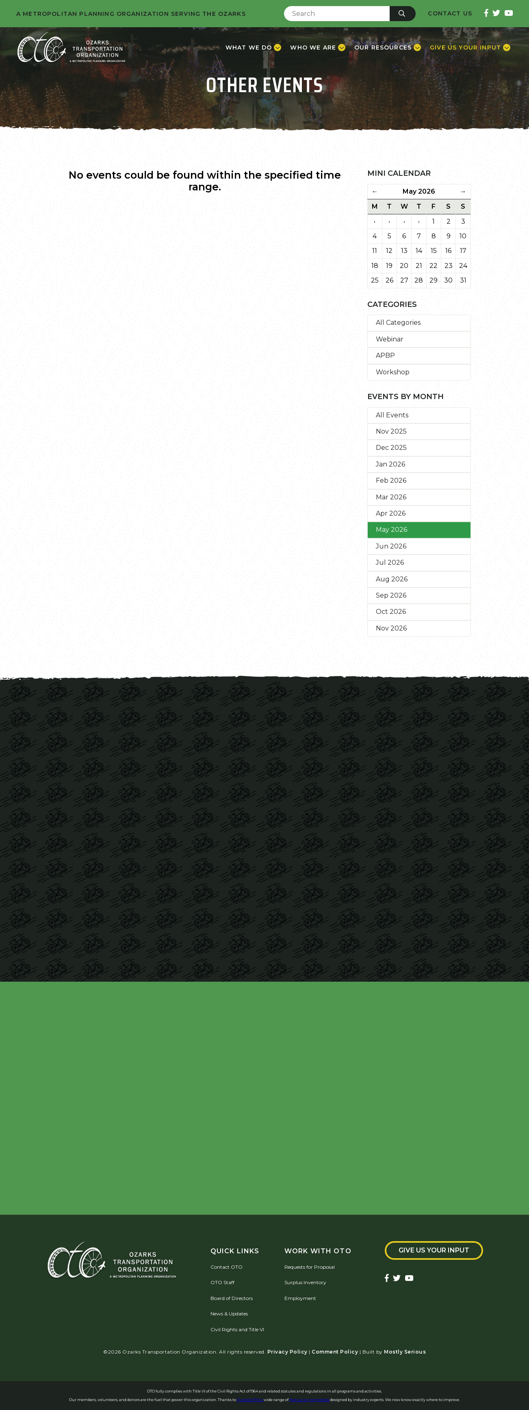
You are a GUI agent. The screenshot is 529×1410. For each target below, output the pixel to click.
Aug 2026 (392, 579)
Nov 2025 (391, 431)
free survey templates (309, 1399)
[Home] (71, 47)
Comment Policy (335, 1352)
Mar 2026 (391, 497)
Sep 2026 (391, 595)
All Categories (398, 322)
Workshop (393, 372)
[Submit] (403, 13)
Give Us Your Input (434, 1250)
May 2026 (391, 529)
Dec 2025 (391, 447)
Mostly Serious (405, 1352)
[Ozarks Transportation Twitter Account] (496, 13)
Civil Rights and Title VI (237, 1329)
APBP (385, 355)
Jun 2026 (391, 546)
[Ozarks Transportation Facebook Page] (486, 13)
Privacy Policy (287, 1352)
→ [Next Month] (463, 191)
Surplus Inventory (305, 1282)
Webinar (389, 339)
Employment (300, 1298)
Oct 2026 (391, 611)
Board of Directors (231, 1298)
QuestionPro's (250, 1399)
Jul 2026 (390, 562)
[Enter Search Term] (337, 13)
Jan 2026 (390, 464)
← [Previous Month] (374, 191)
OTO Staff (222, 1282)
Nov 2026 (391, 628)
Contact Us (450, 13)
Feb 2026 (391, 480)
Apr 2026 (390, 513)
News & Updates (229, 1314)
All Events (392, 415)
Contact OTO (226, 1267)
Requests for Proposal (309, 1267)
